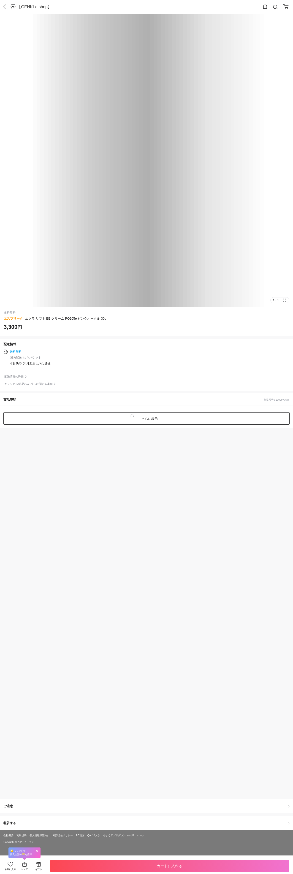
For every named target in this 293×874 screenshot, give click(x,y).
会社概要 (8, 835)
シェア (24, 869)
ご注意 (146, 806)
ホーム (140, 835)
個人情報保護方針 (40, 835)
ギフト (38, 869)
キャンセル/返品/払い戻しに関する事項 (28, 384)
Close (37, 850)
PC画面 (80, 835)
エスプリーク (13, 318)
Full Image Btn (284, 300)
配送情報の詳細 (14, 376)
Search (275, 7)
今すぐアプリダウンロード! (118, 835)
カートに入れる (169, 866)
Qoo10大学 (93, 835)
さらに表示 (149, 419)
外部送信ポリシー (63, 835)
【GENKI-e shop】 (34, 7)
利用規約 (21, 835)
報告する (146, 823)
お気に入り (10, 869)
